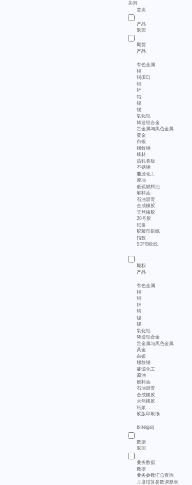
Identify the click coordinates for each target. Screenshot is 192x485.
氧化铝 (144, 115)
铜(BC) (143, 77)
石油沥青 (146, 199)
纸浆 (141, 225)
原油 (141, 180)
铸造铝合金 (148, 122)
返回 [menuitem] (141, 30)
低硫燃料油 (148, 186)
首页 (141, 9)
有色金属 (146, 64)
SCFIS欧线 (147, 244)
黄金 (141, 135)
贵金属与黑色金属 (155, 128)
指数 (141, 237)
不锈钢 (144, 167)
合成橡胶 (146, 205)
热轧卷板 (146, 161)
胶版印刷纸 (148, 231)
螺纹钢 (144, 148)
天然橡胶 (146, 212)
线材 (141, 154)
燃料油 (144, 192)
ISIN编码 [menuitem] (145, 427)
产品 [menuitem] (141, 51)
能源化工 (146, 173)
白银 (141, 141)
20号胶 (144, 218)
